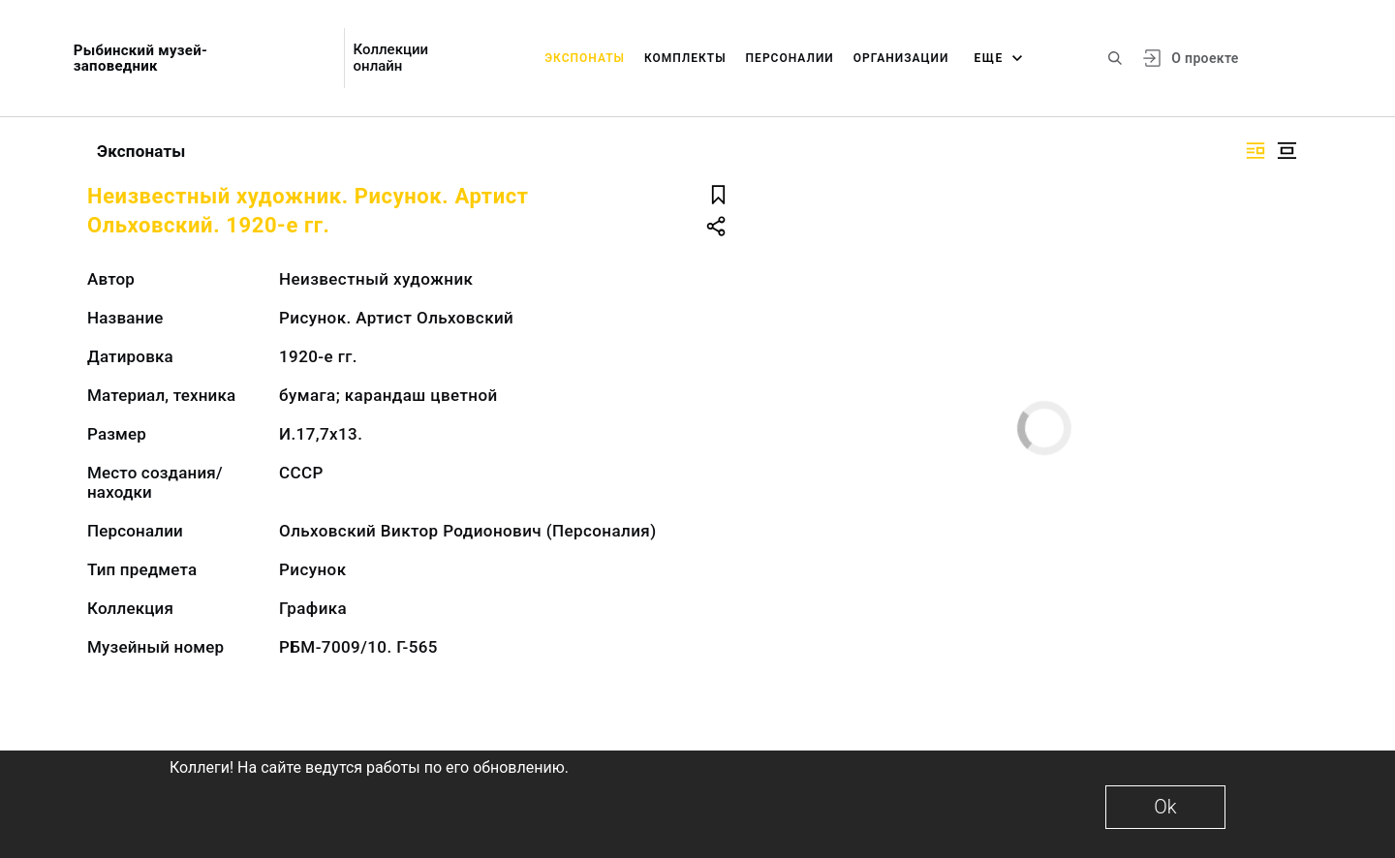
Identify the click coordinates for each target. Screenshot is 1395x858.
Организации (901, 58)
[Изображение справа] (1255, 151)
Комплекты (685, 58)
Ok (1165, 806)
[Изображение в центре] (1286, 151)
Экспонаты (584, 58)
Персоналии (790, 58)
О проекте (1204, 58)
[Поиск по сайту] (1115, 58)
